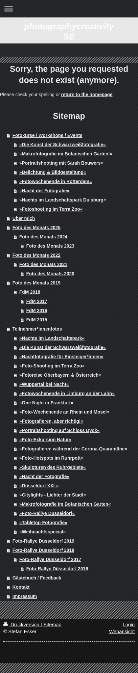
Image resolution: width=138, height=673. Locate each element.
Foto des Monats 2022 (36, 255)
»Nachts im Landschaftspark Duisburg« (62, 199)
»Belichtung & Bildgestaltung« (52, 172)
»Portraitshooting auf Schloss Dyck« (59, 430)
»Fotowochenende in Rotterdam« (55, 181)
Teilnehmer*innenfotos (37, 329)
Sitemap (52, 624)
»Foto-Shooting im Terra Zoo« (52, 365)
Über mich (23, 218)
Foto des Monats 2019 (36, 282)
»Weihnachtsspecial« (42, 531)
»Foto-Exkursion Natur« (45, 439)
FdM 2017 (36, 301)
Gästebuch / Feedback (36, 577)
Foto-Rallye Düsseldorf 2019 (43, 541)
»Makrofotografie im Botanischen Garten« (65, 504)
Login (129, 624)
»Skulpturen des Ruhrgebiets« (52, 467)
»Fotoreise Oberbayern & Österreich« (60, 375)
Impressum (24, 596)
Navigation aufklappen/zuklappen (69, 9)
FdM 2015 (36, 319)
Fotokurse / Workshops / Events (47, 135)
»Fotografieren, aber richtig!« (51, 421)
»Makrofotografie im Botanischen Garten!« (65, 153)
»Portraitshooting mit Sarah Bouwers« (61, 163)
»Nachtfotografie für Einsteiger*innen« (61, 356)
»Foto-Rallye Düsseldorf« (47, 513)
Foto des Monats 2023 (50, 246)
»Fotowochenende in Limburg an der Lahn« (67, 393)
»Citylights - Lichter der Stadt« (52, 495)
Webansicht (122, 631)
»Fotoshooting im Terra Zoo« (51, 209)
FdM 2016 (36, 310)
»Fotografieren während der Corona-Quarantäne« (73, 448)
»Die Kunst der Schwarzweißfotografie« (62, 144)
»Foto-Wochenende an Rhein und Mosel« (64, 412)
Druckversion (22, 624)
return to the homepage (86, 94)
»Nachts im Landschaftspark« (51, 338)
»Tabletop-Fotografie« (43, 522)
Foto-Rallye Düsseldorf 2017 (50, 559)
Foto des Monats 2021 (43, 264)
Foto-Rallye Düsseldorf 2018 (43, 550)
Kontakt (21, 587)
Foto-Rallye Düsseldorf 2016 (57, 568)
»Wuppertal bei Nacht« (44, 384)
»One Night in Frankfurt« (46, 402)
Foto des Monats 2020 (50, 273)
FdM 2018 (29, 292)
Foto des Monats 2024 (43, 236)
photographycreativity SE (69, 31)
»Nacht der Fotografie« (44, 190)
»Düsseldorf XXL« (39, 485)
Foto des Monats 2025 (36, 227)
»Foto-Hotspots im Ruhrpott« (51, 458)
